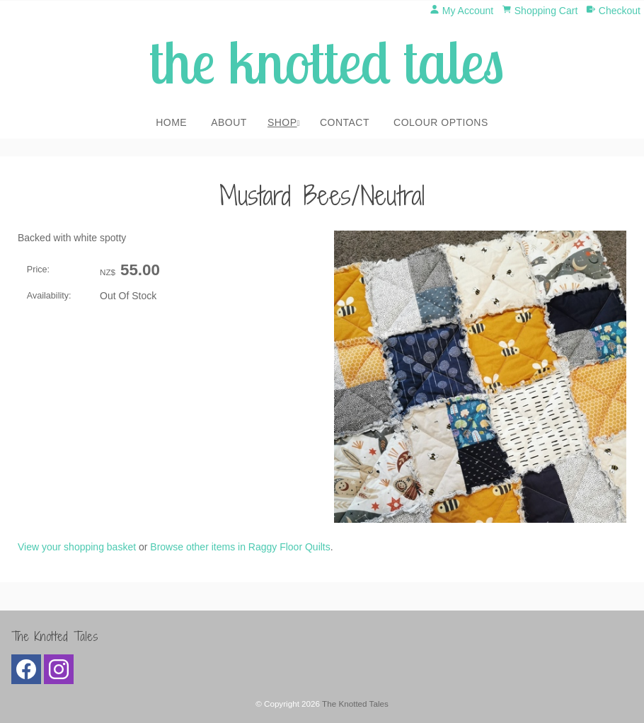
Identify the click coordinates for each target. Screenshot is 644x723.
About (229, 122)
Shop (282, 122)
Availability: (49, 296)
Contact (344, 122)
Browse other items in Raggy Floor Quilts (240, 547)
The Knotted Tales (355, 703)
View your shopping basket (77, 547)
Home (171, 122)
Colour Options (440, 122)
